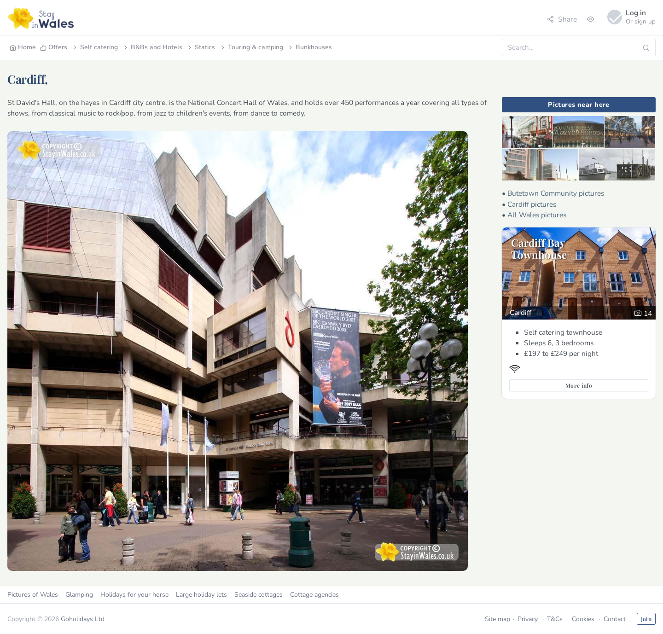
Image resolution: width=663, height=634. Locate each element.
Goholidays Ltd (83, 619)
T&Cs (555, 619)
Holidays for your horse (134, 594)
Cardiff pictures (531, 204)
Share (562, 19)
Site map (497, 619)
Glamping (79, 594)
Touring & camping (251, 47)
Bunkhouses (309, 47)
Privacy (528, 619)
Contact (615, 619)
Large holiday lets (201, 594)
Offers (53, 47)
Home (23, 47)
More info (578, 385)
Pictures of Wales (32, 594)
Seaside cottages (258, 594)
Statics (200, 47)
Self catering (95, 47)
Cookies (583, 619)
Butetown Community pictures (555, 193)
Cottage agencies (314, 594)
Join (646, 618)
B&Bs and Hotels (152, 47)
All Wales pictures (536, 215)
